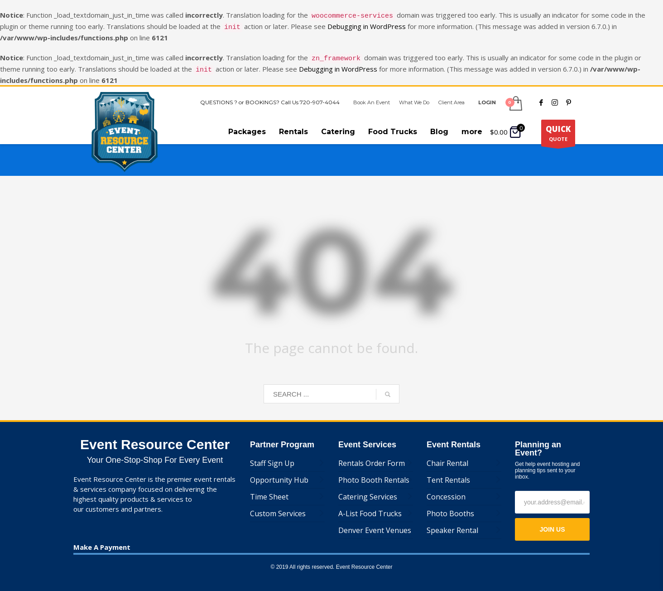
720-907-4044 (320, 96)
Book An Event (371, 97)
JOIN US (552, 524)
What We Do (414, 97)
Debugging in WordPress (366, 24)
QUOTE (558, 129)
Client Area (451, 97)
